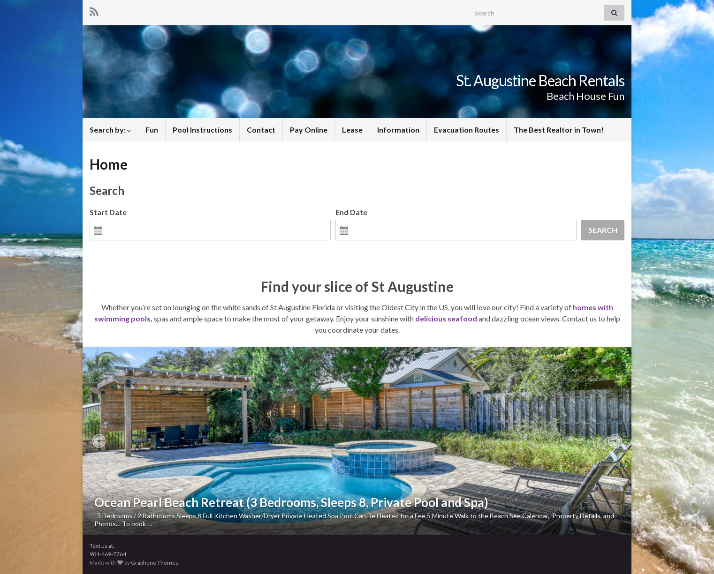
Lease (352, 129)
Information (398, 129)
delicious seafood (446, 318)
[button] (99, 441)
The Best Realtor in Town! (559, 129)
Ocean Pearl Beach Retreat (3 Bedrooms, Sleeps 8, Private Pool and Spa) (291, 502)
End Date (351, 212)
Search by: (110, 129)
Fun (151, 129)
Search (602, 229)
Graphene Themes (154, 562)
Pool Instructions (202, 129)
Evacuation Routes (466, 129)
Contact (261, 129)
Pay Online (308, 129)
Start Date (108, 212)
